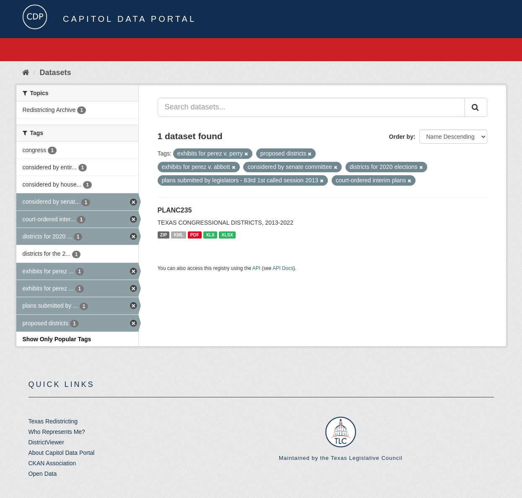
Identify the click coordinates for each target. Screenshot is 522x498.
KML (179, 234)
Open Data (43, 473)
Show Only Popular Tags (57, 339)
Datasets (55, 72)
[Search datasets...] (311, 107)
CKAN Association (52, 463)
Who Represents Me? (57, 431)
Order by (401, 136)
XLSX (227, 234)
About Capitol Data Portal (62, 452)
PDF (194, 234)
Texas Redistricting (53, 421)
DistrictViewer (46, 442)
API (256, 268)
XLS (210, 234)
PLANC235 (175, 210)
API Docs (283, 268)
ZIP (163, 234)
